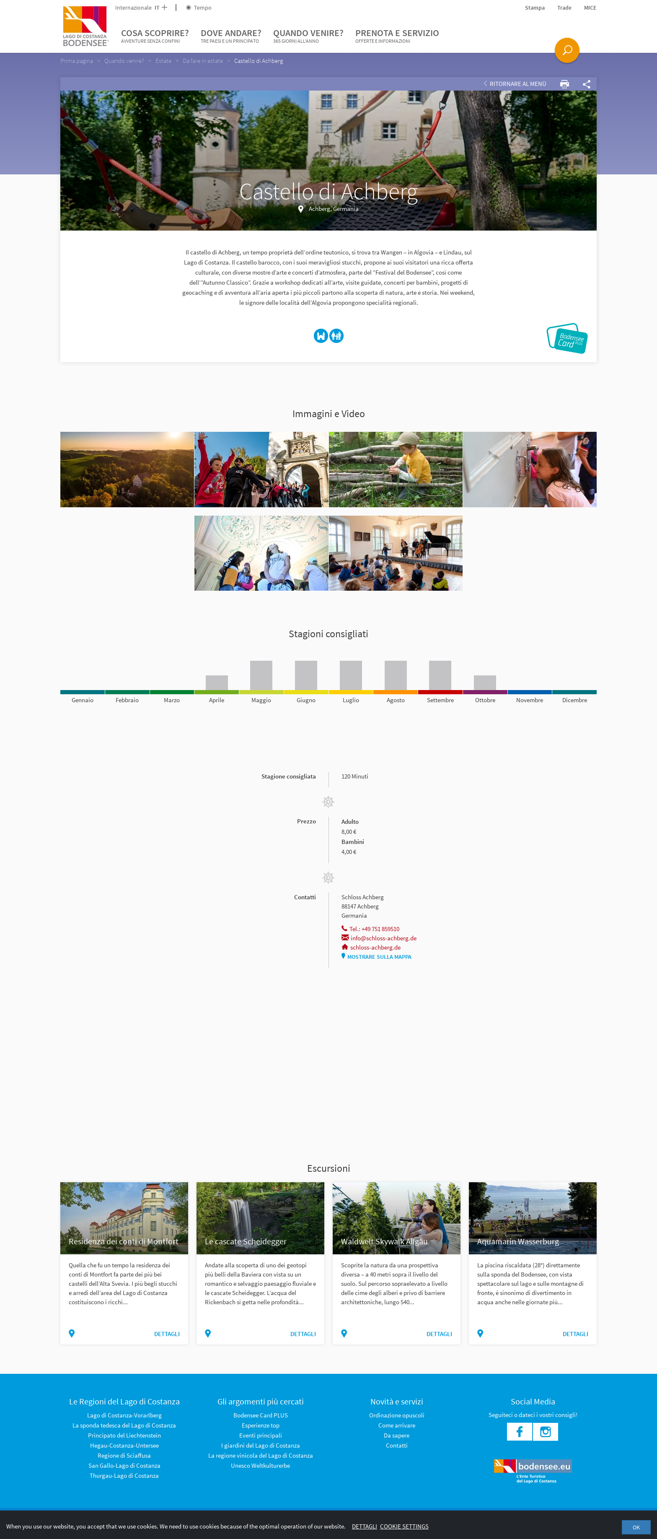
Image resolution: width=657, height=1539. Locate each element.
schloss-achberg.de (371, 947)
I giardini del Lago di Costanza (260, 1445)
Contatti (397, 1445)
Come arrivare (396, 1425)
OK (636, 1527)
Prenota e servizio (397, 36)
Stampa (535, 7)
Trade (564, 7)
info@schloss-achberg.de (378, 938)
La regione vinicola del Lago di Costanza (260, 1455)
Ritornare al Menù (515, 84)
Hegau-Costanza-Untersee (124, 1445)
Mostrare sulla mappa (376, 956)
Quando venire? (308, 36)
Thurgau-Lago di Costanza (124, 1475)
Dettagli (364, 1526)
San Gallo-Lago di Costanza (124, 1465)
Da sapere (396, 1435)
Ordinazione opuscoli (396, 1415)
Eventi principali (260, 1435)
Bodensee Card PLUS (260, 1415)
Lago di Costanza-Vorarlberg (124, 1415)
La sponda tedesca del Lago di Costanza (124, 1425)
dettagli (167, 1334)
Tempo (199, 7)
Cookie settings (404, 1526)
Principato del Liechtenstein (124, 1435)
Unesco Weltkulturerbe (260, 1465)
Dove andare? (231, 36)
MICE (590, 7)
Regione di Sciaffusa (124, 1455)
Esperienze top (260, 1425)
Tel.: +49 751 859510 (370, 929)
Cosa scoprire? (155, 36)
